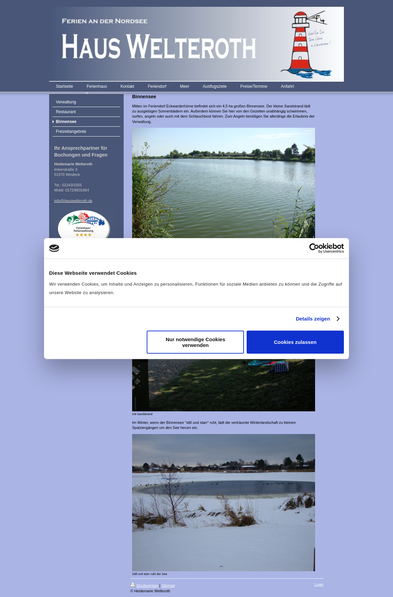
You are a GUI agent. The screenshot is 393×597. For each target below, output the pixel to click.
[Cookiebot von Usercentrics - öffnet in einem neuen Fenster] (314, 248)
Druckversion (144, 585)
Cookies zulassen (295, 342)
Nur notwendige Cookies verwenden (195, 342)
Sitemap (168, 585)
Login (319, 584)
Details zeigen (313, 319)
